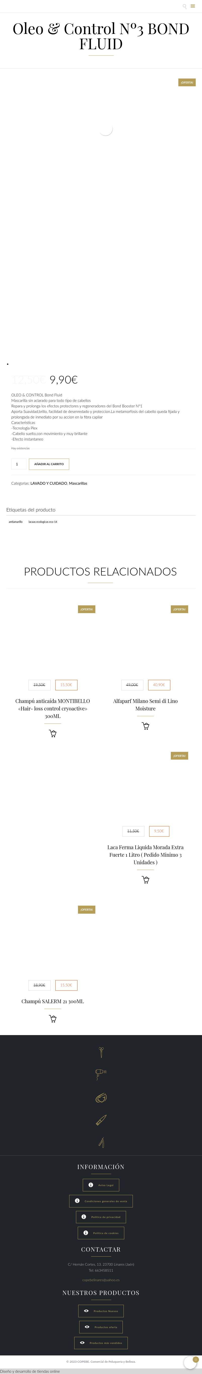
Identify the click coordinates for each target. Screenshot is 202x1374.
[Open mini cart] (190, 1362)
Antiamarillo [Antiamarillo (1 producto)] (16, 521)
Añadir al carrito (49, 464)
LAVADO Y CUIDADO (48, 483)
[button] (52, 734)
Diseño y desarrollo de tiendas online (30, 1371)
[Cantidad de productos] (18, 464)
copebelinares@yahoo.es (101, 1280)
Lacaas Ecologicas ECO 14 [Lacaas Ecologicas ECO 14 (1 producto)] (43, 521)
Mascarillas (78, 483)
